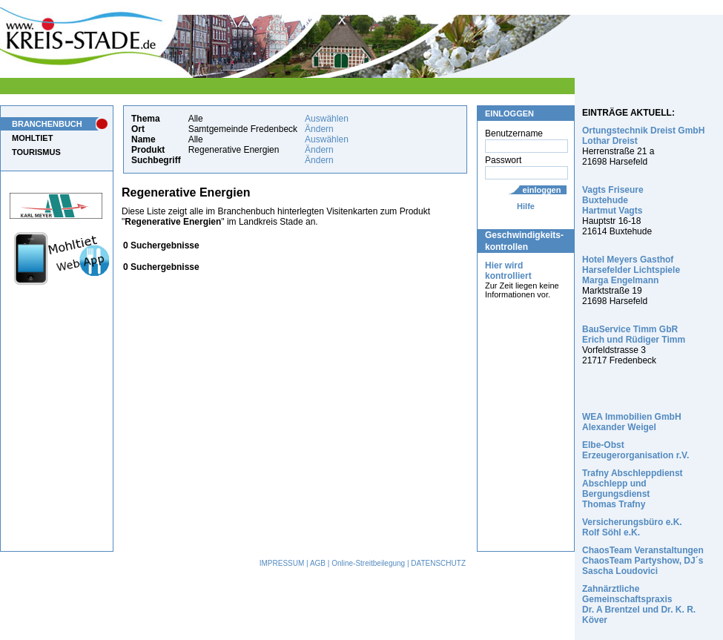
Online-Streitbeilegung (368, 563)
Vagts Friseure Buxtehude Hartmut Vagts (613, 200)
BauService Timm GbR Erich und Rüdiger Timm (633, 334)
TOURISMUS (36, 152)
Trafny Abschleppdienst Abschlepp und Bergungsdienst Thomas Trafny (632, 488)
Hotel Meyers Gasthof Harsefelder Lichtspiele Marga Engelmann (631, 270)
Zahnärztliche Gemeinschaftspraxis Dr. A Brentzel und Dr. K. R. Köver (639, 604)
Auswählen (327, 118)
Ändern (319, 129)
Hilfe (526, 206)
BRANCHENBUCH (47, 123)
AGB (318, 563)
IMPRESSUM (282, 563)
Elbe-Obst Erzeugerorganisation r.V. (635, 450)
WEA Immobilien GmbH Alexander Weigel (631, 422)
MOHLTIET (32, 137)
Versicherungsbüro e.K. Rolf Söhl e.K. (632, 527)
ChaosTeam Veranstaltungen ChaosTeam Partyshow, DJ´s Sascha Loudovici (643, 560)
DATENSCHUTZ (438, 563)
